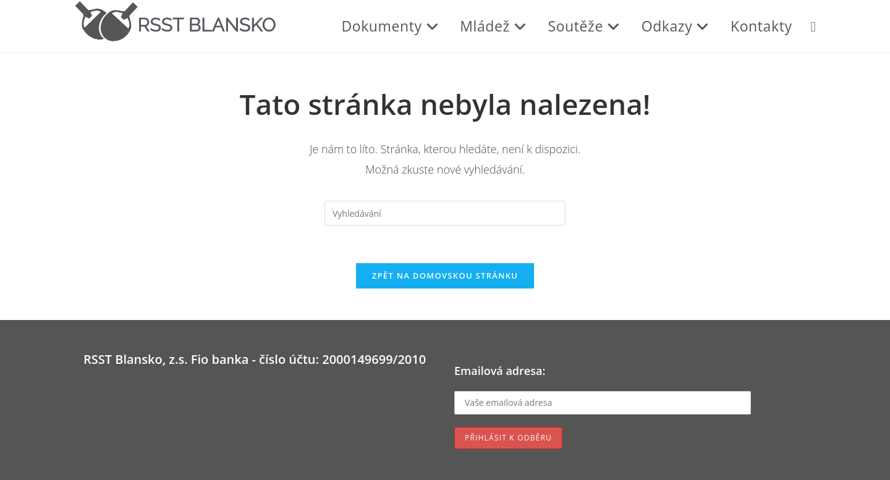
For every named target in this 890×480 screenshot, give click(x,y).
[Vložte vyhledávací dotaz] (445, 213)
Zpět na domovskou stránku (445, 275)
